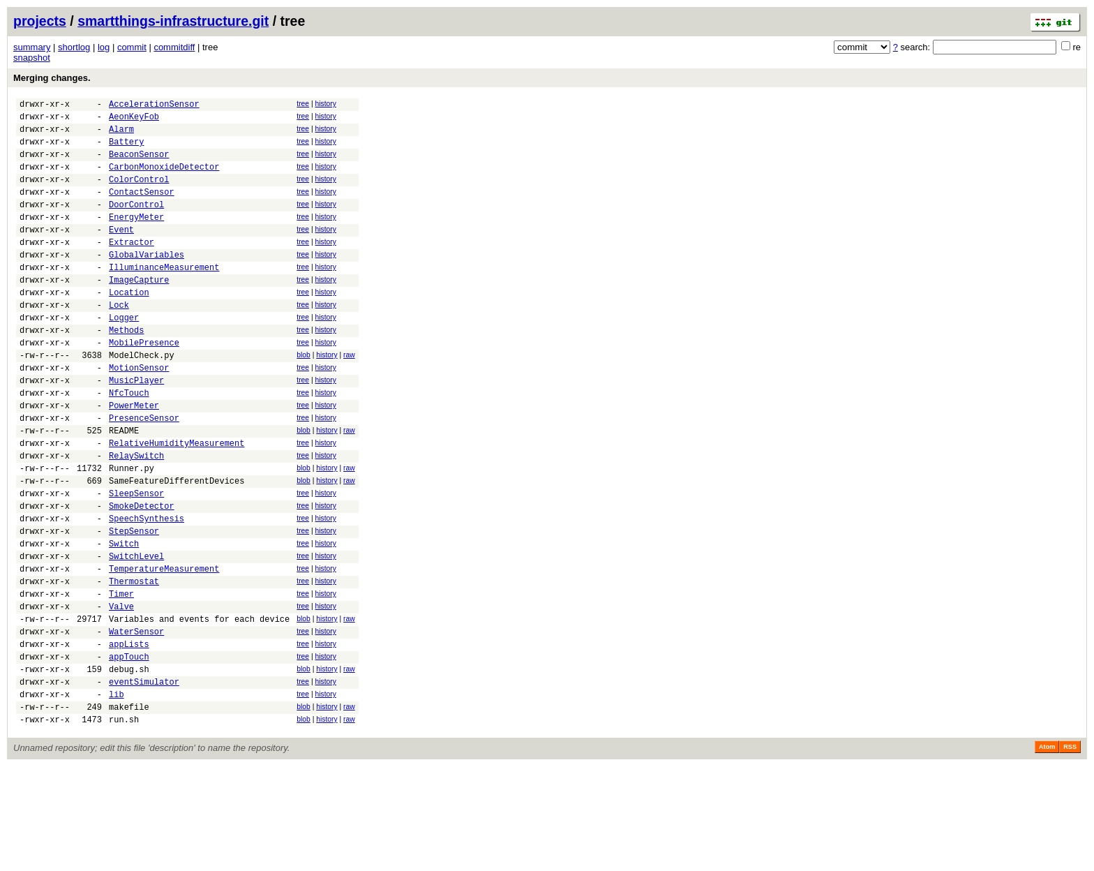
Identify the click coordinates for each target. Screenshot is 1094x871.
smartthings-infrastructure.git (173, 21)
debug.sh (129, 765)
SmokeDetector (141, 575)
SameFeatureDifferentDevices (176, 545)
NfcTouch (129, 443)
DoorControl (136, 223)
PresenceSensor (144, 472)
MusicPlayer (136, 428)
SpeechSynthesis (146, 589)
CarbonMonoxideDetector (164, 179)
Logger (124, 355)
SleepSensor (136, 560)
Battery (126, 150)
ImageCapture (139, 311)
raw (349, 397)
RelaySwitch (136, 516)
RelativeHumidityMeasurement (176, 501)
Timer (121, 677)
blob (303, 397)
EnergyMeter (136, 238)
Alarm (121, 135)
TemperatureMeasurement (164, 648)
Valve (121, 692)
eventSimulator (144, 780)
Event (121, 252)
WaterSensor (136, 721)
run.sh (124, 824)
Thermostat (134, 663)
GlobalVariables (146, 282)
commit (132, 47)
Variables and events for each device (199, 707)
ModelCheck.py (141, 399)
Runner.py (131, 531)
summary (31, 47)
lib (116, 795)
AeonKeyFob (134, 120)
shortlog (74, 47)
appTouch (129, 751)
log (104, 47)
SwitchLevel (136, 633)
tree (303, 103)
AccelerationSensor (154, 106)
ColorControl (139, 194)
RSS (1070, 851)
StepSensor (134, 604)
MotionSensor (139, 413)
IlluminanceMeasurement (164, 296)
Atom (1047, 851)
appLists (129, 736)
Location (129, 326)
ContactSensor (141, 208)
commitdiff (174, 47)
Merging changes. (52, 78)
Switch (124, 619)
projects (39, 21)
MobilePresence (144, 384)
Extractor (131, 267)
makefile (129, 809)
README (124, 487)
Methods (126, 369)
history (325, 103)
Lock (119, 340)
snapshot (31, 57)
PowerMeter (134, 457)
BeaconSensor (139, 164)
